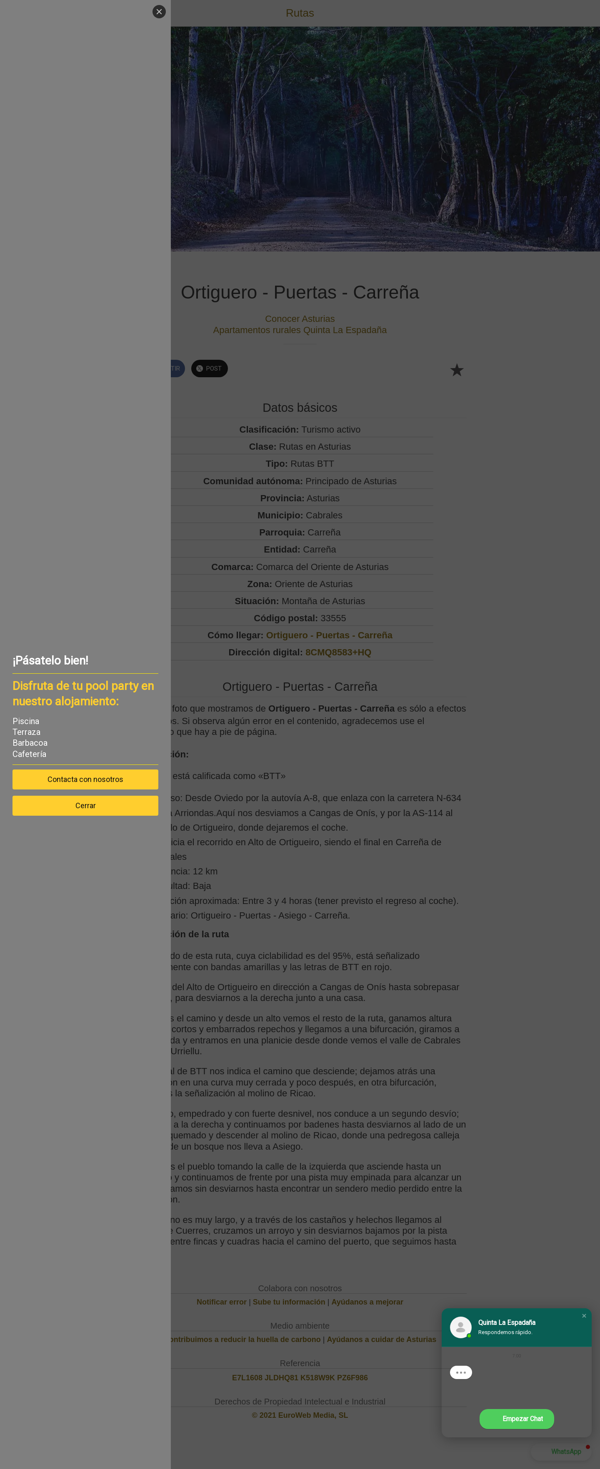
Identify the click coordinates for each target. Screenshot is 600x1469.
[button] (584, 1316)
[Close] (159, 11)
